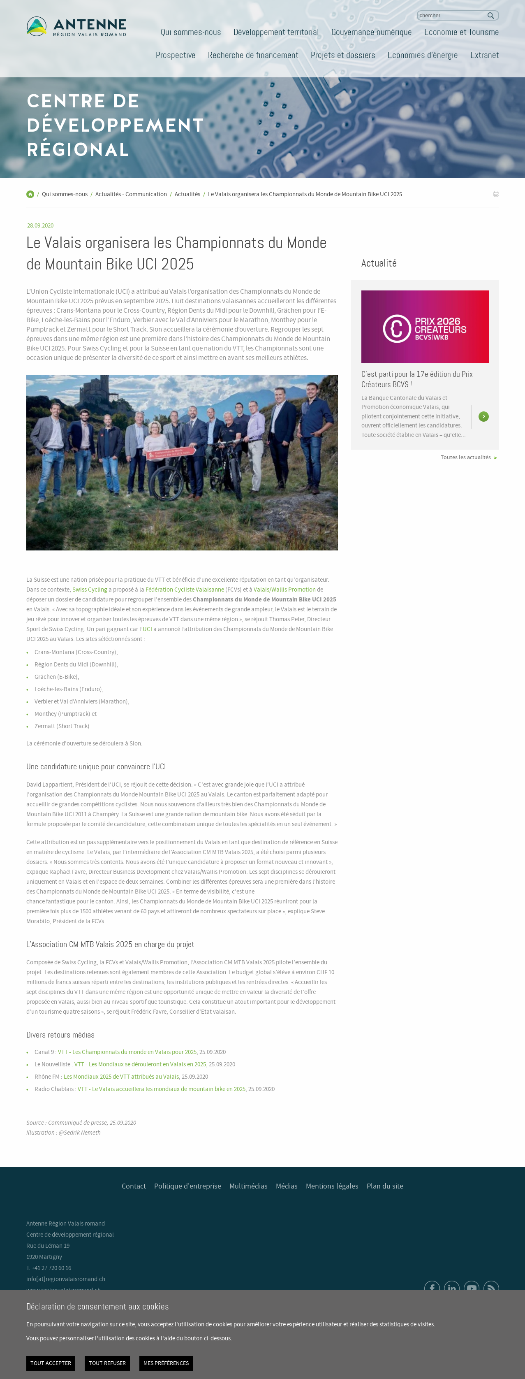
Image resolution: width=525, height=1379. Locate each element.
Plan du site (385, 1186)
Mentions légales (332, 1186)
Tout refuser (107, 1363)
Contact (134, 1186)
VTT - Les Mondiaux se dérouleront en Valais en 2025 (140, 1065)
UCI (147, 629)
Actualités (187, 194)
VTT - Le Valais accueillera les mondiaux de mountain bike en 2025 (161, 1089)
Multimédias (248, 1186)
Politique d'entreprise (187, 1186)
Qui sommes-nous (191, 32)
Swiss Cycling (89, 590)
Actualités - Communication (131, 194)
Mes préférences (166, 1363)
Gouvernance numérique (371, 32)
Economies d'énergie (423, 55)
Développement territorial (276, 32)
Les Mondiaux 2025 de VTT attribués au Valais (121, 1077)
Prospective (176, 55)
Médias (287, 1186)
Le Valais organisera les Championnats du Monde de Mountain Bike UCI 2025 (305, 194)
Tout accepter (50, 1363)
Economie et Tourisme (461, 32)
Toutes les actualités (466, 457)
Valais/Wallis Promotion (285, 590)
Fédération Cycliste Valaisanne (185, 590)
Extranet (484, 55)
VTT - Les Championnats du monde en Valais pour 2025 (127, 1052)
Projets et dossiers (343, 55)
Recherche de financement (253, 55)
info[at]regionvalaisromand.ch (65, 1279)
